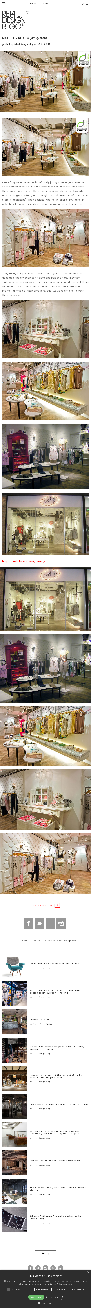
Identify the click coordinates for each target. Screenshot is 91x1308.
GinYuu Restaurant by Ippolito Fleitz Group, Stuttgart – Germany (57, 1048)
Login (33, 3)
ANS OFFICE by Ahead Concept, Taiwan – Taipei (59, 1104)
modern (51, 940)
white (66, 940)
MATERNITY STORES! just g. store (24, 38)
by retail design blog (40, 967)
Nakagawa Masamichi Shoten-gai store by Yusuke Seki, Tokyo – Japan (56, 1076)
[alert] (45, 1289)
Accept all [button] (36, 1297)
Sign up (44, 3)
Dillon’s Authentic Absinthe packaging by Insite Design (55, 1217)
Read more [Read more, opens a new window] (67, 1284)
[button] (9, 1289)
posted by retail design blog (18, 44)
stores (59, 940)
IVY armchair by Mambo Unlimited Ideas (54, 963)
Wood (73, 940)
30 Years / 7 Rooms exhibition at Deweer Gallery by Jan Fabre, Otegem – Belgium (55, 1132)
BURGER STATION (40, 1020)
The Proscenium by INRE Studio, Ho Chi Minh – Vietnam (58, 1188)
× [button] (88, 1272)
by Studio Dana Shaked (41, 1024)
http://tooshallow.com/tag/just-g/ (23, 561)
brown (24, 940)
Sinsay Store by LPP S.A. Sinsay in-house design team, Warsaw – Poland (55, 991)
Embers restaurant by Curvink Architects (55, 1161)
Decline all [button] (54, 1297)
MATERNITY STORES (37, 940)
